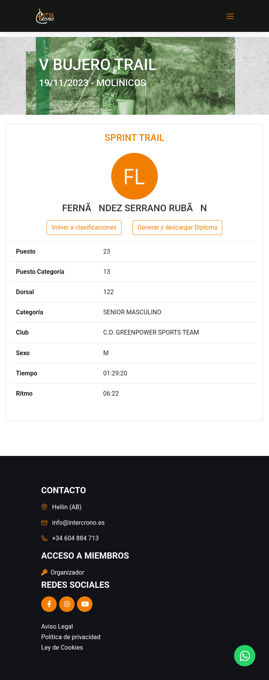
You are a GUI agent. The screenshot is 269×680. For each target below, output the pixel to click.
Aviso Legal (57, 626)
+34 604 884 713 (75, 538)
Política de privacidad (70, 637)
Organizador (62, 572)
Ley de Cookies (62, 647)
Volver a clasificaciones (84, 227)
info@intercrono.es (78, 522)
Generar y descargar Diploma (178, 227)
